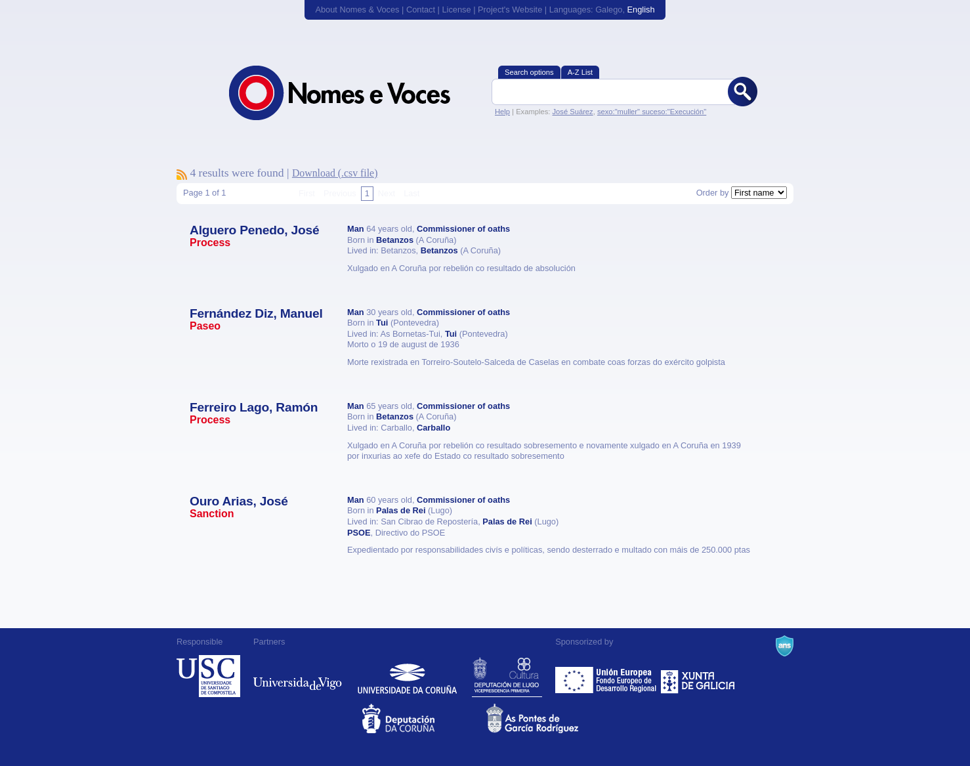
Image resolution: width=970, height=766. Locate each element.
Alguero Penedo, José (255, 230)
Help (502, 112)
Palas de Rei (400, 510)
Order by (712, 193)
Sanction (212, 513)
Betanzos (394, 240)
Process (210, 242)
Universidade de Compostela (208, 676)
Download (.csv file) (335, 173)
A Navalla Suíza (784, 645)
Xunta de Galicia (698, 676)
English (641, 9)
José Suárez (572, 112)
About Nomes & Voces (357, 9)
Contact (420, 9)
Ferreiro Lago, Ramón (254, 407)
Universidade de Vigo (297, 676)
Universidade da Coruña (407, 676)
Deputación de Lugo (507, 676)
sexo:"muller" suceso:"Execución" (651, 112)
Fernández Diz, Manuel (256, 313)
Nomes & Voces (353, 93)
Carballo (433, 428)
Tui (382, 323)
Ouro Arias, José (239, 501)
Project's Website (510, 9)
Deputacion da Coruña (423, 718)
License (456, 9)
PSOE (359, 533)
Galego (608, 9)
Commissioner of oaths (463, 229)
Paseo (205, 325)
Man (355, 229)
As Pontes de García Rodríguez (547, 718)
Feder (606, 676)
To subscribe (182, 174)
